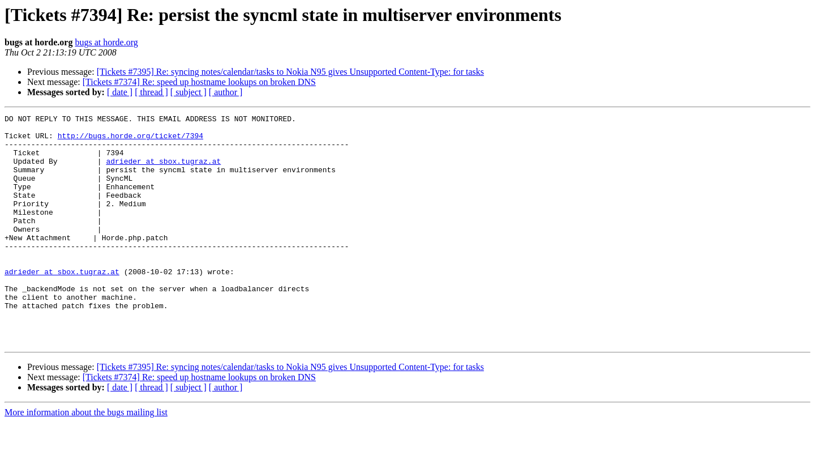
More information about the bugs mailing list (86, 458)
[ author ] (226, 92)
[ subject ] (188, 92)
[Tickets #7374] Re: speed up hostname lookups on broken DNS (199, 82)
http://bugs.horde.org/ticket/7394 (130, 140)
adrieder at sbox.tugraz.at (163, 171)
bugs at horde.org (106, 42)
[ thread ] (151, 92)
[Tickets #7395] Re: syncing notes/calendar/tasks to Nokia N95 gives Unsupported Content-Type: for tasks (290, 71)
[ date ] (119, 92)
